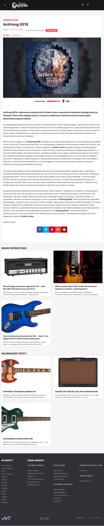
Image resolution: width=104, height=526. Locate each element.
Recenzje (5, 486)
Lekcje (4, 491)
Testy (3, 471)
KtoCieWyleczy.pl (85, 481)
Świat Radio (57, 501)
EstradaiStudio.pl (59, 479)
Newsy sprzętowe (7, 469)
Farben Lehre (51, 30)
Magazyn (4, 497)
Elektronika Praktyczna (61, 495)
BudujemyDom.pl (33, 471)
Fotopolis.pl (83, 471)
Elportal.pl (57, 498)
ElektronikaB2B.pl (59, 490)
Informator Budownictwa (36, 479)
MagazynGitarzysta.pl (61, 474)
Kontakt (4, 500)
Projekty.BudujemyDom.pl (36, 474)
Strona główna (6, 466)
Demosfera (5, 488)
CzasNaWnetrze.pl (33, 485)
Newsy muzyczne (7, 474)
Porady (4, 494)
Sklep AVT (80, 518)
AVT (97, 518)
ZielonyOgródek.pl (33, 482)
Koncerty (4, 477)
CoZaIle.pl (31, 476)
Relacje (4, 480)
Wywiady (4, 483)
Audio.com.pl (58, 471)
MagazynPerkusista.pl (61, 476)
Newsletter (5, 503)
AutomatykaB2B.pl (60, 493)
